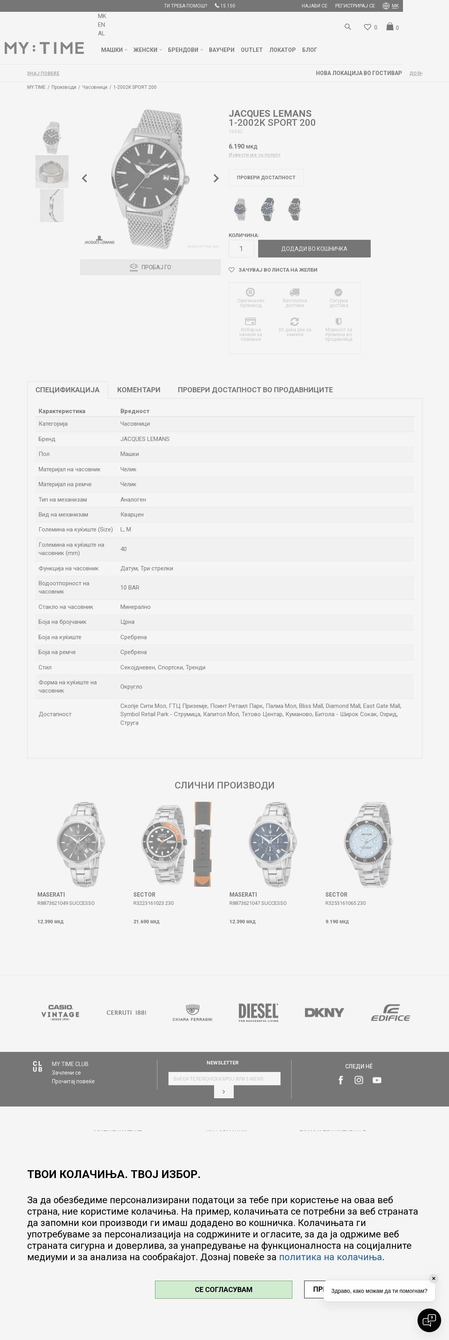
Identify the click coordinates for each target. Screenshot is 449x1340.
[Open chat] (429, 1320)
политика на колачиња (330, 1257)
